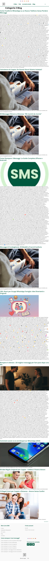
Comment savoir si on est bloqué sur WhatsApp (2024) (20, 441)
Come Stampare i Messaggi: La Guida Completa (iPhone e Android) (21, 159)
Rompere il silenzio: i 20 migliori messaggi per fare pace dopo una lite (24, 364)
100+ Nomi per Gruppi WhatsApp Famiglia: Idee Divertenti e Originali (22, 292)
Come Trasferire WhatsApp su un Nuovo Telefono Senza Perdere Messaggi (24, 12)
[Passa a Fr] (21, 1)
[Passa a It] (26, 1)
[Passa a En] (23, 1)
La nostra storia (26, 4)
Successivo (46, 521)
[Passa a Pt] (28, 1)
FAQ (20, 4)
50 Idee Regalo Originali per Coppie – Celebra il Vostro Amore (22, 469)
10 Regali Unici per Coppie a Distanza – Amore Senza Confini (22, 491)
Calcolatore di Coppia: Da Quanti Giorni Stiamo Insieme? (21, 69)
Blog (34, 4)
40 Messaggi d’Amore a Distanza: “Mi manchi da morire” (21, 114)
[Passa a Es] (24, 1)
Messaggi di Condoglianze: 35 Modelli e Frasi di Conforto (21, 247)
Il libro (15, 4)
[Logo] (24, 555)
